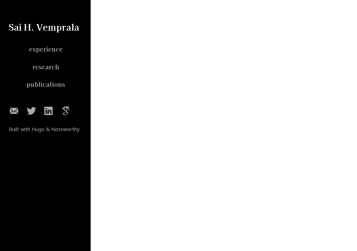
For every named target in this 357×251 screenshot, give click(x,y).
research (45, 67)
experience (46, 49)
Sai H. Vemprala (44, 26)
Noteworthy (65, 129)
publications (45, 84)
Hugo (38, 129)
